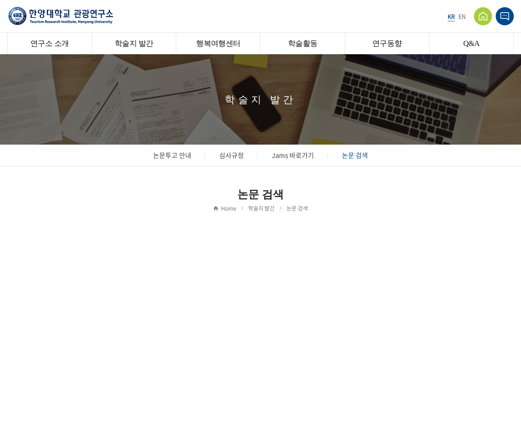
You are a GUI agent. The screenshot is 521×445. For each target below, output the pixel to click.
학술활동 (302, 43)
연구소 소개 (49, 43)
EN (462, 16)
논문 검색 (355, 155)
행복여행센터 (218, 43)
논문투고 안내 (172, 155)
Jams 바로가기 (293, 155)
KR (451, 16)
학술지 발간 (134, 43)
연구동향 (387, 43)
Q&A (471, 43)
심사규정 (231, 155)
